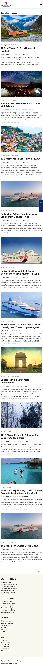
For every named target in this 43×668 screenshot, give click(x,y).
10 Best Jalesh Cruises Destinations (19, 545)
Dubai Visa (4, 640)
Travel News (14, 155)
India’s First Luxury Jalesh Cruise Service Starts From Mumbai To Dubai (20, 272)
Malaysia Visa (5, 644)
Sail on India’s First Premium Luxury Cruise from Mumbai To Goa (19, 215)
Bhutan (3, 629)
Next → (40, 571)
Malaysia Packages (7, 623)
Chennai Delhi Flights (7, 608)
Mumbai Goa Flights (7, 606)
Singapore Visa (5, 642)
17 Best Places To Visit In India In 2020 (20, 158)
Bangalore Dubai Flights (8, 590)
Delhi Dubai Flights (6, 582)
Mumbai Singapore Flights (9, 584)
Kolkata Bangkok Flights (8, 593)
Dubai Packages (6, 621)
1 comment (24, 330)
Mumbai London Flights (8, 586)
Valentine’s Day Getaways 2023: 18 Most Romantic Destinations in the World (21, 491)
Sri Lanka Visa (5, 647)
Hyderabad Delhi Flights (8, 610)
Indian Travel (5, 155)
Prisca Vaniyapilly (6, 54)
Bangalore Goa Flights (7, 612)
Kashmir (3, 627)
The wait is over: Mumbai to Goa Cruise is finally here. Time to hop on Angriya (20, 326)
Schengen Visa (5, 651)
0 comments (25, 162)
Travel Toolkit (11, 45)
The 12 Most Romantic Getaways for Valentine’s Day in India (19, 436)
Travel (3, 45)
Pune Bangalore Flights (8, 604)
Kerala (3, 631)
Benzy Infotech (12, 663)
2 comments (25, 54)
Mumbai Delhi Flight (7, 601)
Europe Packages (6, 625)
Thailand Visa (5, 649)
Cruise (3, 211)
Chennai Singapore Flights (9, 588)
